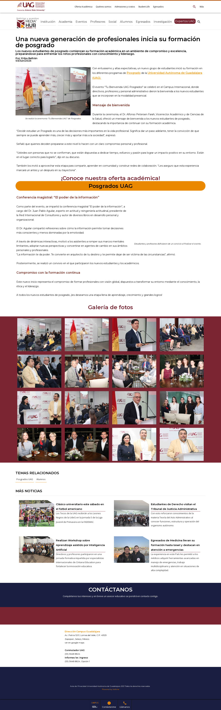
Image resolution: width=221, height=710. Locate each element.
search (199, 22)
